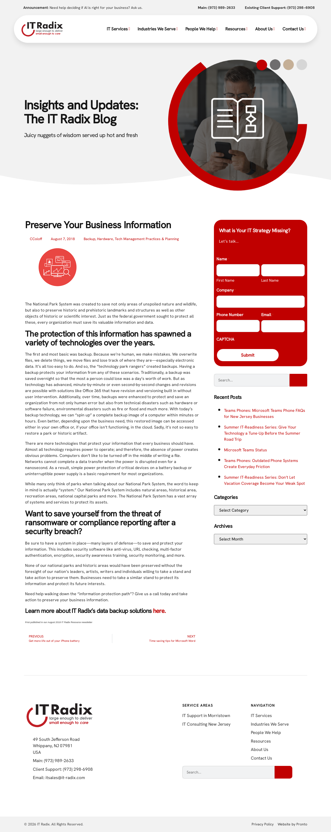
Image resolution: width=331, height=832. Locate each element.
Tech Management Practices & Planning (147, 239)
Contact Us (294, 29)
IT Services (118, 29)
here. (159, 611)
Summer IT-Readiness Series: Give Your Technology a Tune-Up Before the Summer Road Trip (262, 433)
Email (267, 315)
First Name (225, 280)
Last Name (270, 280)
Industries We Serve (158, 29)
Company (226, 290)
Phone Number (230, 314)
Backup (89, 239)
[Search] (298, 380)
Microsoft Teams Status (245, 450)
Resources (236, 29)
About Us (265, 29)
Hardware (105, 239)
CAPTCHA (225, 339)
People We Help (201, 29)
